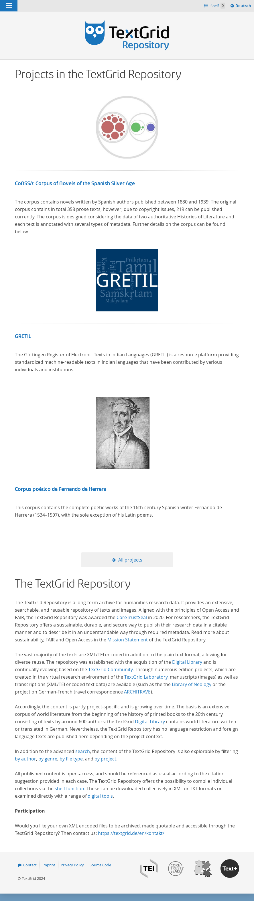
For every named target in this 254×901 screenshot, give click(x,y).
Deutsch (244, 6)
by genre (47, 759)
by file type (71, 759)
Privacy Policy (72, 865)
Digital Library (187, 662)
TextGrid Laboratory (146, 677)
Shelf (217, 6)
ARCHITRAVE (137, 692)
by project (105, 759)
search (82, 751)
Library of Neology (191, 684)
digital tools (100, 796)
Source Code (100, 865)
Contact (30, 865)
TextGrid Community (110, 669)
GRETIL (23, 336)
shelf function (69, 788)
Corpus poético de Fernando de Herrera (61, 489)
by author (25, 759)
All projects (130, 560)
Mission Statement (127, 640)
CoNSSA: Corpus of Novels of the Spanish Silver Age (75, 183)
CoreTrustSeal (132, 617)
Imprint (48, 865)
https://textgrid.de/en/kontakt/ (131, 833)
